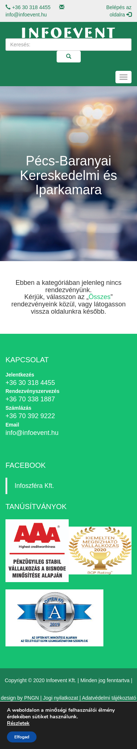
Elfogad (21, 737)
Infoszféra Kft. (34, 485)
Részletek (18, 723)
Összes (100, 297)
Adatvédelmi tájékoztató (109, 698)
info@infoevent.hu (26, 15)
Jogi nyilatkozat (60, 698)
